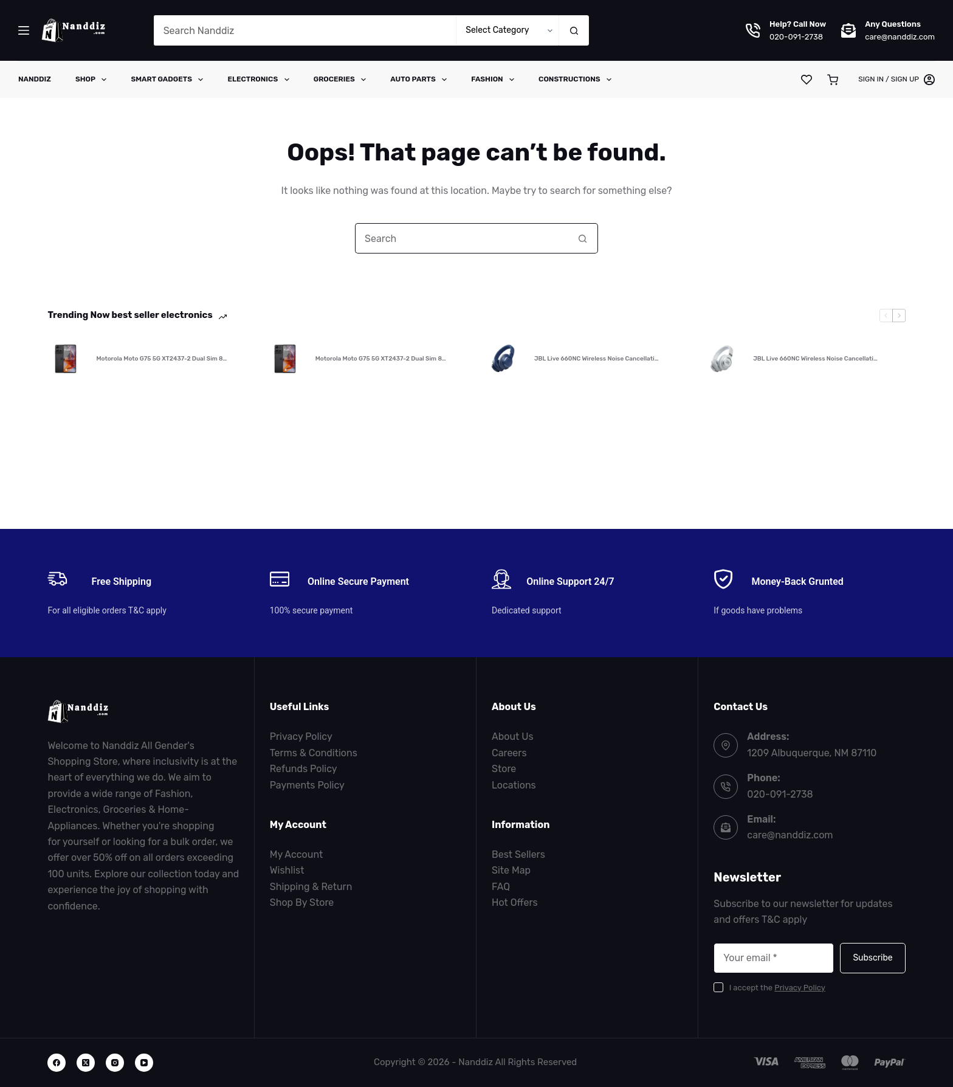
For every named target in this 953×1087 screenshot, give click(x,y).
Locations (514, 785)
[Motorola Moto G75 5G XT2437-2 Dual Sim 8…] (65, 358)
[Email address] (774, 958)
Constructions (577, 79)
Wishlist (287, 870)
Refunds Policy (303, 769)
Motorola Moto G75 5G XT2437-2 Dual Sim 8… (161, 358)
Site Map (511, 870)
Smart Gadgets (169, 79)
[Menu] (23, 30)
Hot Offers (515, 902)
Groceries (342, 79)
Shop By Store (302, 902)
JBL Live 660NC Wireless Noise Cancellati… (596, 358)
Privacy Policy (301, 736)
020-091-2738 (796, 36)
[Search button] (574, 30)
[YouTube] (144, 1063)
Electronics (260, 79)
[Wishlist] (806, 79)
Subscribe (872, 958)
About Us (513, 736)
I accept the (777, 987)
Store (504, 769)
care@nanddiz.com (900, 36)
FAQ (501, 886)
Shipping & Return (311, 886)
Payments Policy (307, 785)
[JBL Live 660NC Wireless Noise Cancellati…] (504, 358)
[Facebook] (56, 1063)
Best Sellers (518, 854)
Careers (509, 753)
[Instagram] (115, 1063)
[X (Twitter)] (86, 1063)
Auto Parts (421, 79)
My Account (296, 854)
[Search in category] (507, 30)
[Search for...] (305, 30)
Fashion (495, 79)
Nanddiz (34, 79)
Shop (93, 79)
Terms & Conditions (313, 753)
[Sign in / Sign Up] (896, 80)
